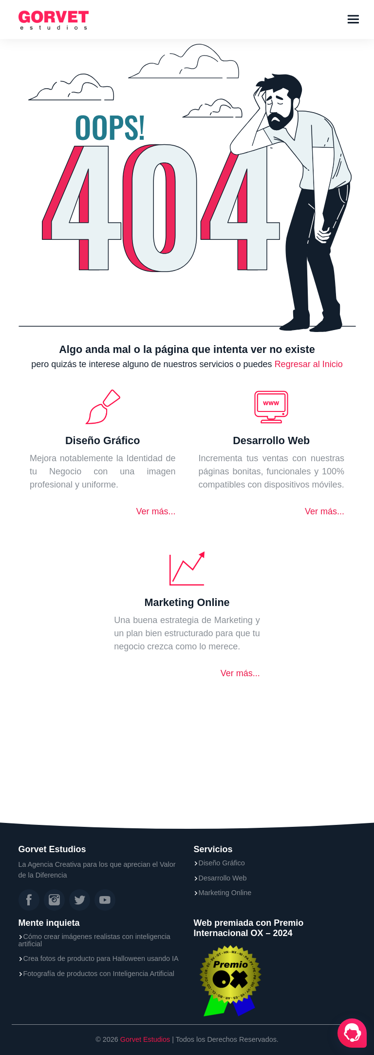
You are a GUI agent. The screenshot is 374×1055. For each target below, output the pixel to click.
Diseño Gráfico (222, 863)
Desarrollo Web (223, 878)
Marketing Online (225, 892)
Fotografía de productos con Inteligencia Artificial (98, 973)
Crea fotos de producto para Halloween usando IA (101, 958)
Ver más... (155, 511)
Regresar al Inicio (309, 364)
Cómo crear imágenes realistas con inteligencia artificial (94, 940)
